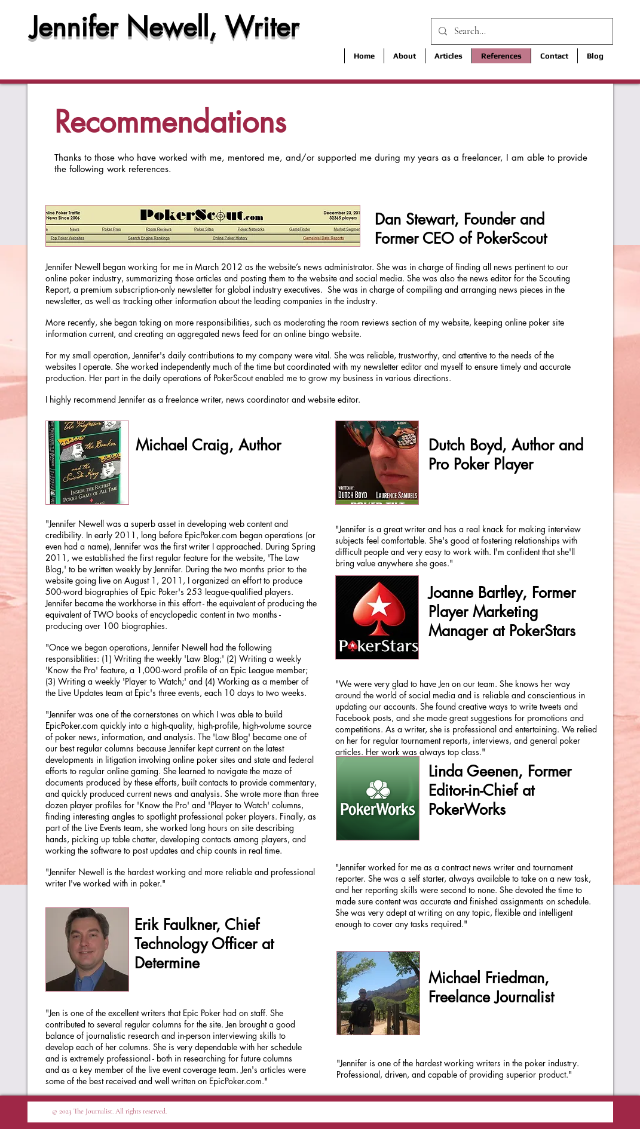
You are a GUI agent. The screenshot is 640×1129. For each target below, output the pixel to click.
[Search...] (520, 31)
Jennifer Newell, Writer (164, 26)
